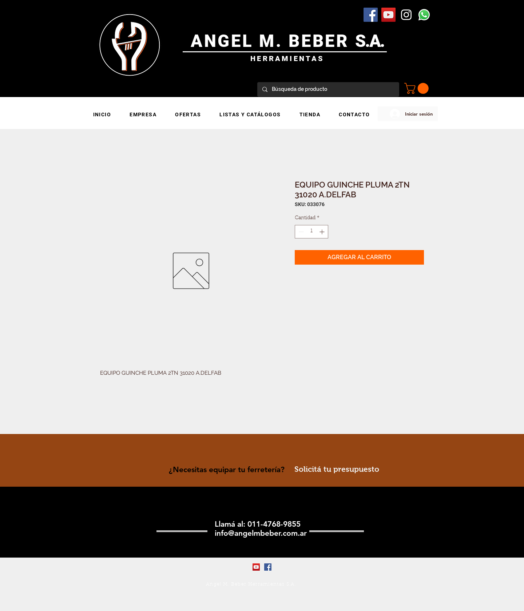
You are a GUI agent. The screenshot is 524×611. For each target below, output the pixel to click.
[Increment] (322, 231)
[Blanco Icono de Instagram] (406, 15)
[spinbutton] (311, 231)
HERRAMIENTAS (287, 58)
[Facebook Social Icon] (371, 15)
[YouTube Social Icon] (388, 15)
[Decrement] (300, 231)
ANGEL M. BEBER (273, 41)
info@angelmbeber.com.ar (261, 533)
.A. (374, 41)
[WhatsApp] (424, 15)
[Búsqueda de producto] (328, 89)
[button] (417, 88)
